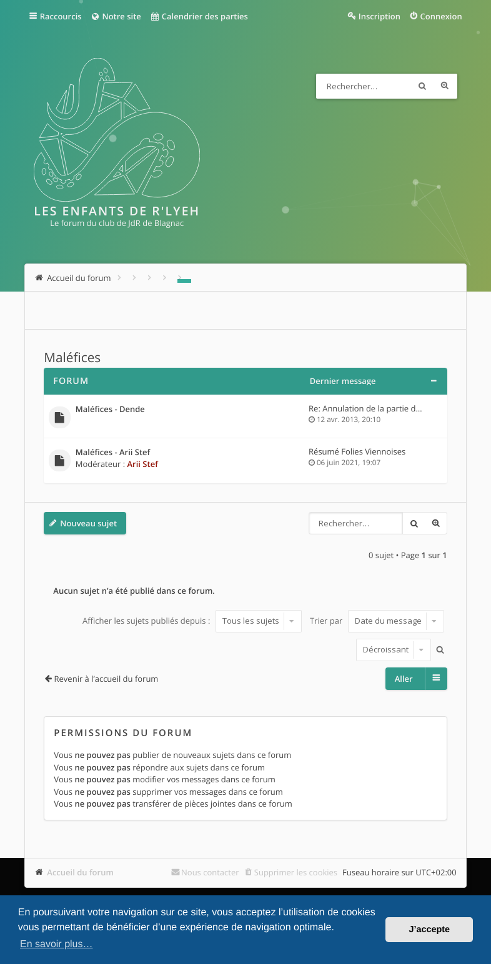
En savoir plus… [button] (56, 944)
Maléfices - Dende (110, 410)
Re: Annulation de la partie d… (365, 408)
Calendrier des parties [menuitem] (199, 16)
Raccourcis (61, 16)
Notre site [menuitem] (116, 16)
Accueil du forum (80, 872)
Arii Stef (142, 464)
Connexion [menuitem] (441, 16)
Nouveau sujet (88, 523)
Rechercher (422, 86)
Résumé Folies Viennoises (357, 451)
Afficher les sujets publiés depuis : (192, 620)
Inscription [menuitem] (379, 16)
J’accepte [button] (429, 930)
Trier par (377, 620)
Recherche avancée (445, 86)
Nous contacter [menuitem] (210, 872)
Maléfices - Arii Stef (113, 453)
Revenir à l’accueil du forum (106, 678)
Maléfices (72, 357)
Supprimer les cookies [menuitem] (295, 872)
